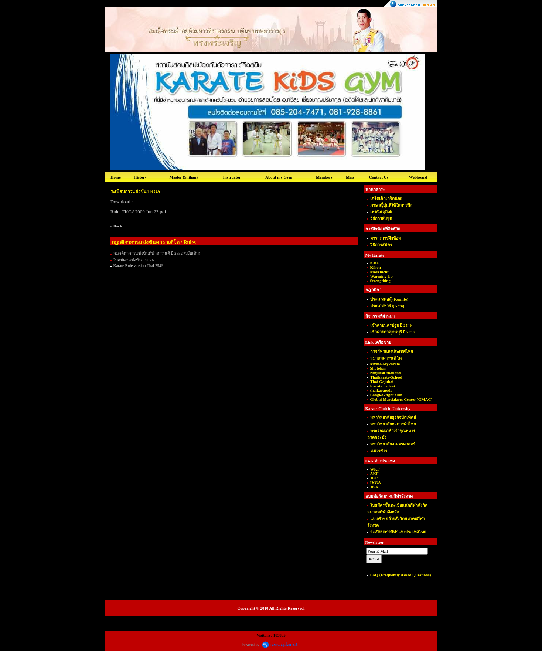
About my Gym (278, 177)
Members (324, 177)
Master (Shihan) (184, 177)
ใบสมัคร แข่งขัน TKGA (133, 260)
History (140, 177)
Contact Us (378, 177)
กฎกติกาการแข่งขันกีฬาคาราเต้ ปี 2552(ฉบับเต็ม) (156, 253)
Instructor (232, 177)
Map (350, 177)
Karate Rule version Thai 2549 (138, 265)
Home (115, 177)
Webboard (418, 177)
